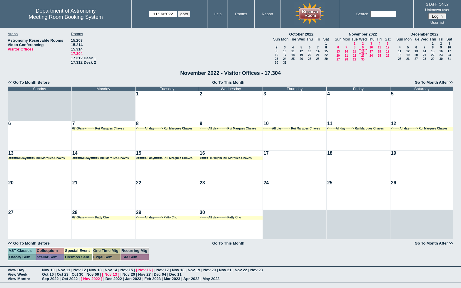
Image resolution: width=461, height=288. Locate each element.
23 (276, 58)
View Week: (18, 274)
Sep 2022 (50, 279)
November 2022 (363, 34)
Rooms (241, 14)
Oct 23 (63, 274)
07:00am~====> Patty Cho (90, 217)
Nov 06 (92, 274)
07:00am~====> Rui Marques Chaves (98, 128)
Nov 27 (144, 274)
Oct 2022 (70, 279)
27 (309, 58)
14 (317, 51)
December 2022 (424, 34)
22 (326, 55)
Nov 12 (80, 270)
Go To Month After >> (434, 82)
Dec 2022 (113, 279)
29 (326, 58)
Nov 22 (241, 270)
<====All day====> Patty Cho (157, 217)
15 (326, 51)
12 (301, 51)
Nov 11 (64, 270)
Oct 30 (77, 274)
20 (309, 55)
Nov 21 (225, 270)
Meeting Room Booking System (66, 17)
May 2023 (211, 279)
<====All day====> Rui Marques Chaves (164, 128)
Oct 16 (48, 274)
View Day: (17, 270)
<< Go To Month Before (29, 82)
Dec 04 (160, 274)
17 (284, 55)
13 (309, 51)
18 (293, 55)
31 (284, 62)
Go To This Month (228, 82)
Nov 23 (256, 270)
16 (276, 55)
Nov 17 (162, 270)
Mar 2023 (172, 279)
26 (301, 58)
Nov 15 (126, 270)
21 (317, 55)
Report (267, 14)
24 (284, 58)
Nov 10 (48, 270)
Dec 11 (175, 274)
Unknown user (437, 10)
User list (437, 22)
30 (276, 62)
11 (293, 51)
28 (317, 58)
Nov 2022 (91, 279)
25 (293, 58)
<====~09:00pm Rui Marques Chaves (226, 158)
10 (284, 51)
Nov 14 (111, 270)
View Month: (19, 279)
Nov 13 (95, 270)
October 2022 (301, 34)
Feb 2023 (152, 279)
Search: (363, 14)
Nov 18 (178, 270)
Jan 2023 (133, 279)
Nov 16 (144, 270)
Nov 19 (194, 270)
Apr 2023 (191, 279)
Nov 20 (209, 270)
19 (301, 55)
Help (218, 14)
